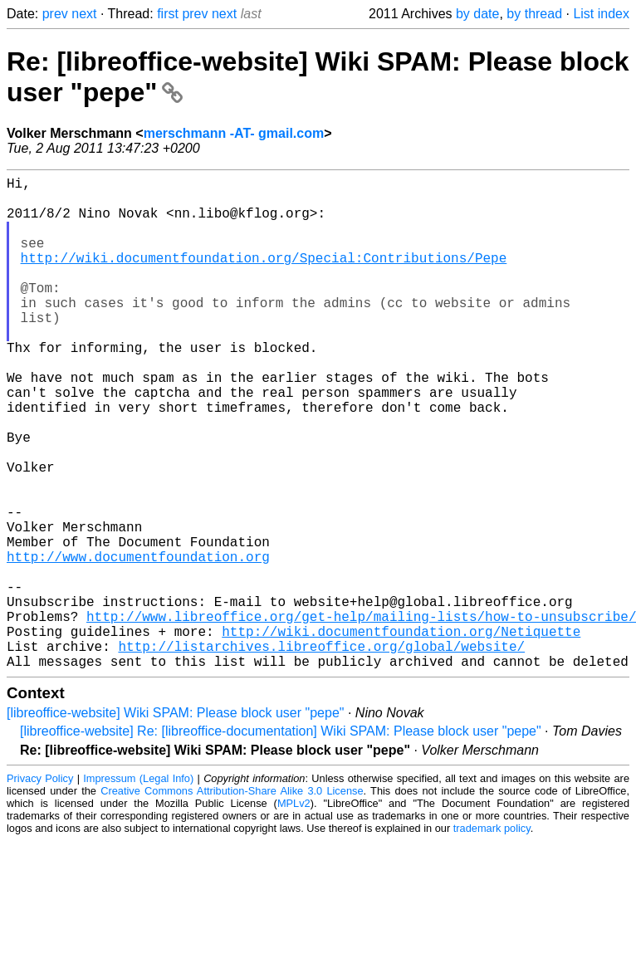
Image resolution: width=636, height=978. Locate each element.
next (83, 14)
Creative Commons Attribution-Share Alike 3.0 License (231, 900)
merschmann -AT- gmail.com (234, 133)
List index (601, 14)
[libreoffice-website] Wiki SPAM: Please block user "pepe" (176, 822)
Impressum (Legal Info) (138, 888)
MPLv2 (294, 913)
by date (477, 14)
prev (55, 14)
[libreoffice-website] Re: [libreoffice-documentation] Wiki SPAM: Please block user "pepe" (280, 841)
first (168, 14)
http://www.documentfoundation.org (138, 642)
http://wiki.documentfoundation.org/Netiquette (401, 734)
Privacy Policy (40, 888)
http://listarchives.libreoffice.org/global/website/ (321, 752)
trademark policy (492, 938)
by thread (534, 14)
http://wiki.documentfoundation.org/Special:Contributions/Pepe (264, 277)
